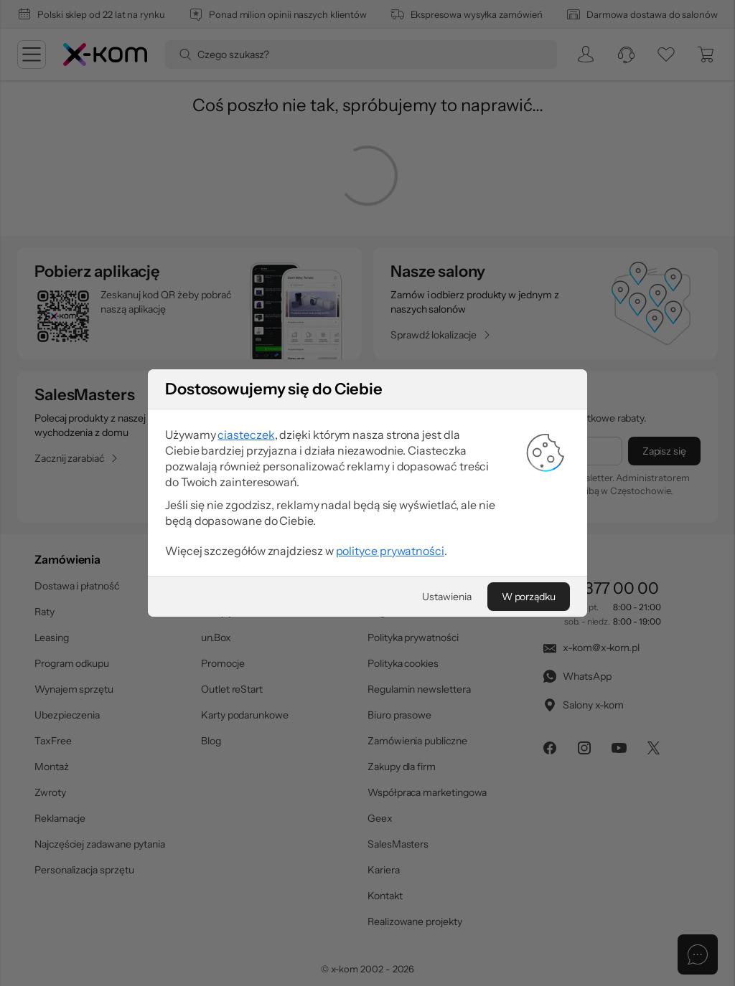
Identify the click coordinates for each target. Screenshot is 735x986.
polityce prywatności (390, 551)
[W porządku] (528, 596)
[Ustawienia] (446, 596)
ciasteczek (245, 434)
